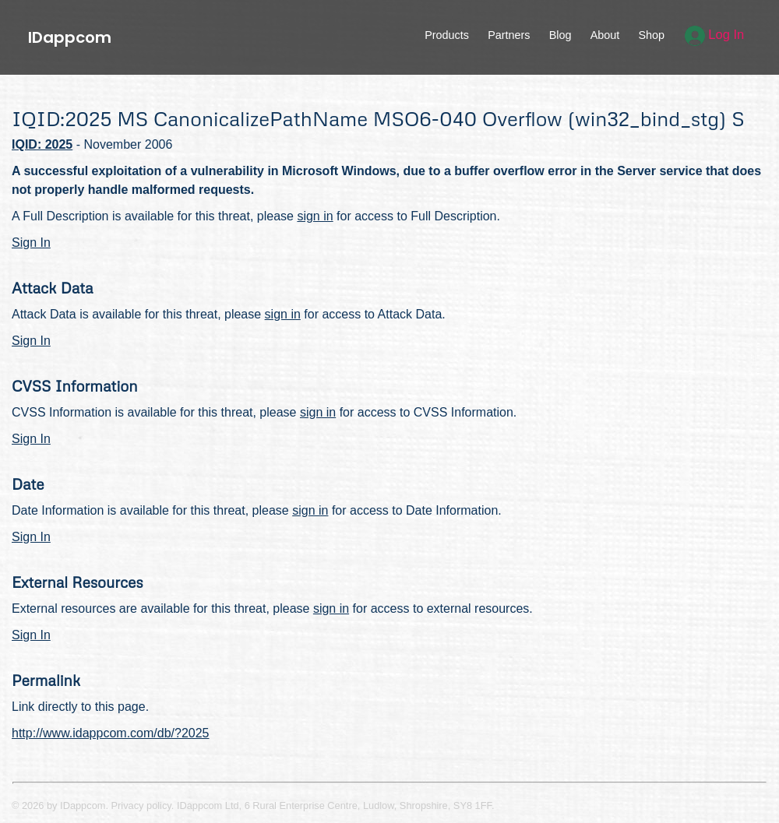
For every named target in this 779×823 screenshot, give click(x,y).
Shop (651, 35)
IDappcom (69, 37)
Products (447, 35)
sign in (315, 216)
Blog (560, 35)
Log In (715, 34)
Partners (509, 35)
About (605, 35)
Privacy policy (141, 805)
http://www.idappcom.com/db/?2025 (110, 733)
